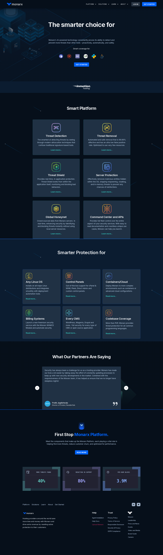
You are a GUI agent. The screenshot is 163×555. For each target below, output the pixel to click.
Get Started (81, 65)
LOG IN (135, 4)
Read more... (31, 299)
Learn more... (56, 150)
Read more (81, 452)
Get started (149, 4)
